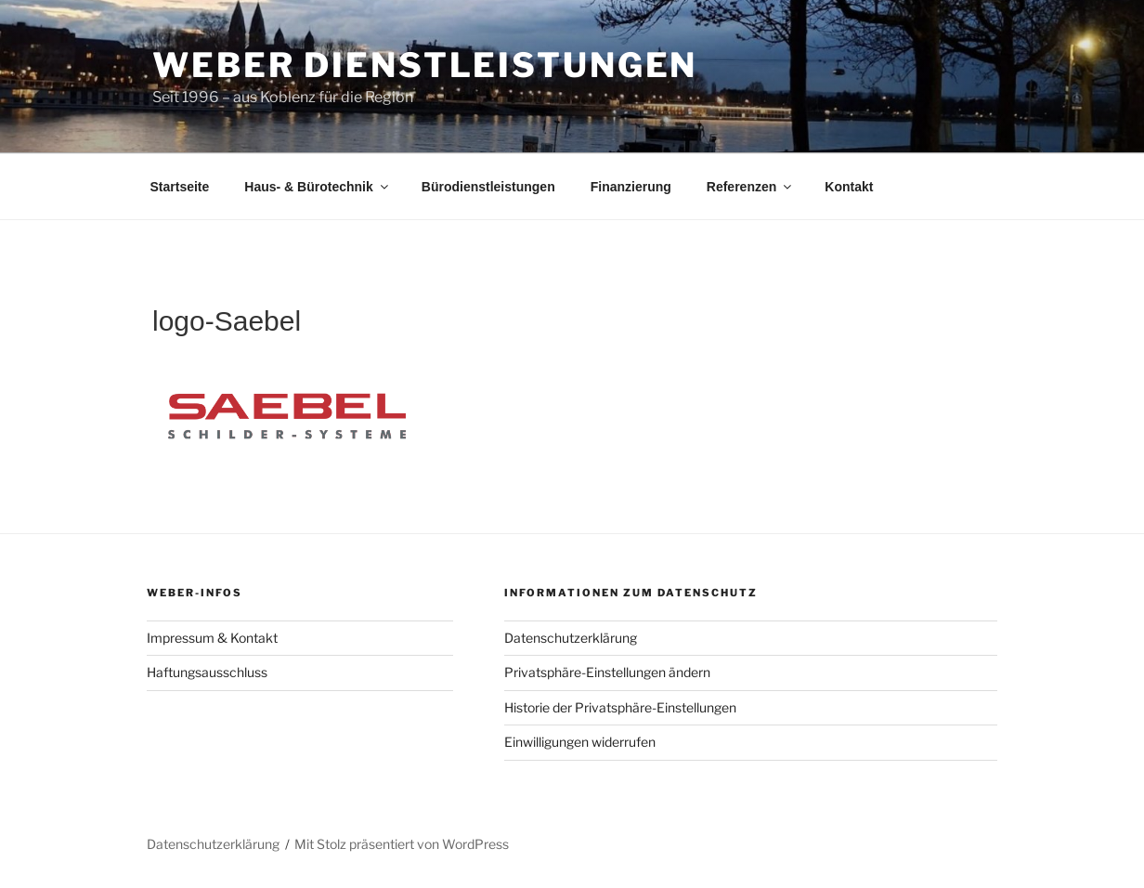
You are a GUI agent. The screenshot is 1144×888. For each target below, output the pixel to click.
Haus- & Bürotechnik (317, 186)
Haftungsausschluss (207, 672)
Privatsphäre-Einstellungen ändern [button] (607, 672)
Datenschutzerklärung (570, 638)
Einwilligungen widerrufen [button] (580, 742)
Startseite (180, 186)
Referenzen (750, 186)
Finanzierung (631, 186)
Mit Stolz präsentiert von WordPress (401, 844)
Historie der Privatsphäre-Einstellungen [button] (620, 707)
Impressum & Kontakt (212, 638)
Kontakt (849, 186)
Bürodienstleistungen (488, 186)
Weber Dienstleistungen (424, 65)
